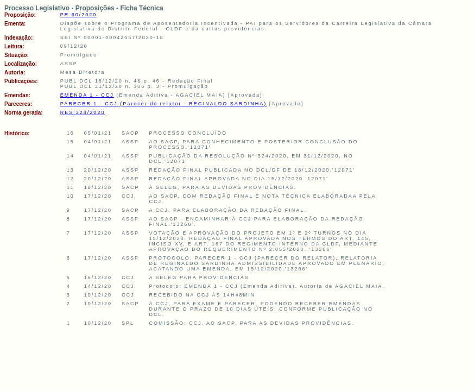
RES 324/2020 (82, 112)
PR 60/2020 (78, 14)
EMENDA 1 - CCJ (87, 95)
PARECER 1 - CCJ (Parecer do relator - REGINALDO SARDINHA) (163, 103)
